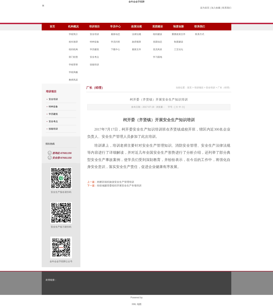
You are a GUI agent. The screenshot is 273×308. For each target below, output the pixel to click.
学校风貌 (73, 72)
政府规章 (136, 41)
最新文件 (136, 49)
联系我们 (226, 7)
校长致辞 (73, 41)
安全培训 (94, 34)
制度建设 (178, 41)
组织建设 (157, 34)
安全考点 (94, 57)
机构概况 (73, 26)
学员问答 (115, 41)
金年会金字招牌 (136, 1)
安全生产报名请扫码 (61, 192)
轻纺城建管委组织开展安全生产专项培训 (119, 185)
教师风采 (73, 79)
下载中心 (115, 49)
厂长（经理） (224, 87)
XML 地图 (136, 304)
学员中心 (115, 26)
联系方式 (199, 34)
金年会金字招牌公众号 (61, 261)
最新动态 (115, 34)
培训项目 (94, 26)
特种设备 (94, 41)
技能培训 (94, 64)
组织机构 (73, 49)
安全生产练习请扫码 (61, 227)
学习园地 (157, 57)
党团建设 (157, 26)
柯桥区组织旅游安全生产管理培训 (115, 182)
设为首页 (204, 7)
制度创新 (178, 26)
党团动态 (157, 41)
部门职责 (73, 57)
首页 (52, 26)
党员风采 (157, 49)
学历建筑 (94, 49)
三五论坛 (178, 49)
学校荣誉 (73, 64)
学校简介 (73, 34)
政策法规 (136, 26)
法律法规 (136, 34)
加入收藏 (215, 7)
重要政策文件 (178, 34)
